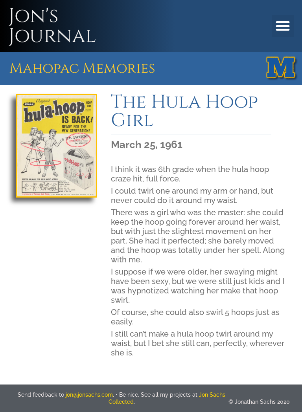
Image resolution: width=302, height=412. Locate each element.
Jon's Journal (52, 25)
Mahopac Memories (82, 68)
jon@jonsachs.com (89, 395)
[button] (283, 26)
